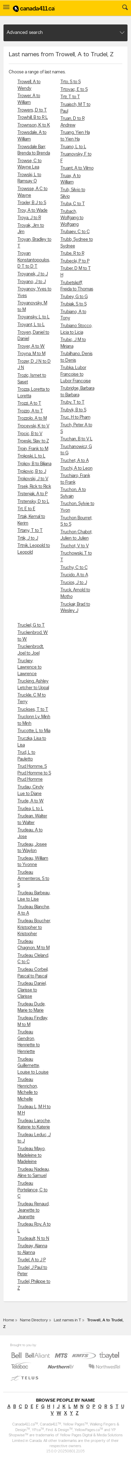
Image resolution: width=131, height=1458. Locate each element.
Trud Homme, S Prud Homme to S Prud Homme (34, 773)
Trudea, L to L (30, 809)
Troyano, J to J (31, 282)
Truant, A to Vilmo (77, 168)
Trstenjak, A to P (32, 494)
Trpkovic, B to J (31, 471)
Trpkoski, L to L (31, 456)
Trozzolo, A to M (32, 418)
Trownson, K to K (33, 125)
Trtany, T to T (30, 530)
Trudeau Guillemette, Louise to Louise (33, 1066)
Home (8, 1320)
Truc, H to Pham (75, 417)
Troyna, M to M (31, 354)
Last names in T (67, 1320)
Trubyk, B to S (73, 410)
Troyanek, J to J (32, 274)
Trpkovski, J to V (32, 479)
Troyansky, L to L (33, 317)
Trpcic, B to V (29, 434)
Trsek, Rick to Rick (34, 486)
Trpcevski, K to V (33, 426)
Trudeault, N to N (33, 1238)
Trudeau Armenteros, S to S (33, 879)
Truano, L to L (73, 147)
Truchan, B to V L (76, 439)
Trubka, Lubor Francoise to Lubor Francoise (75, 374)
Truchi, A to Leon (76, 468)
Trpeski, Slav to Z (33, 441)
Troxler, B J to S (31, 203)
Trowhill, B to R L (32, 117)
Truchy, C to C (74, 567)
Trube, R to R (72, 253)
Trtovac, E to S (74, 89)
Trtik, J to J (27, 538)
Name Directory (34, 1320)
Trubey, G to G (74, 297)
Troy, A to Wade (32, 210)
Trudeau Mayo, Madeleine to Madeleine (31, 1155)
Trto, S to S (70, 82)
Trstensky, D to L (33, 501)
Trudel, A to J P (31, 1260)
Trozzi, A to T (29, 403)
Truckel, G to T (31, 625)
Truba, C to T (72, 204)
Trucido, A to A (74, 575)
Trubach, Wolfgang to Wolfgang (71, 218)
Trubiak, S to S (73, 304)
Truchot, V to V (74, 546)
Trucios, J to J (73, 582)
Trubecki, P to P (74, 261)
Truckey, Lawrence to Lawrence (29, 667)
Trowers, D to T (32, 110)
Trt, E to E (26, 509)
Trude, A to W (30, 801)
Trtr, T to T (70, 97)
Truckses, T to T (32, 709)
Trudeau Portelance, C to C (32, 1190)
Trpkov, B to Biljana (34, 464)
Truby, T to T (72, 402)
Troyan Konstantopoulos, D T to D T (33, 260)
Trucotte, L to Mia (33, 731)
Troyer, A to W (31, 346)
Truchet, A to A (74, 461)
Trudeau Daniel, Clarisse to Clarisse (31, 990)
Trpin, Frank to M (32, 449)
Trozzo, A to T (30, 411)
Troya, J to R (29, 218)
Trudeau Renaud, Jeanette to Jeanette (33, 1210)
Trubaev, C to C (75, 232)
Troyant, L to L (31, 325)
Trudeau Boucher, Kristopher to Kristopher (34, 927)
